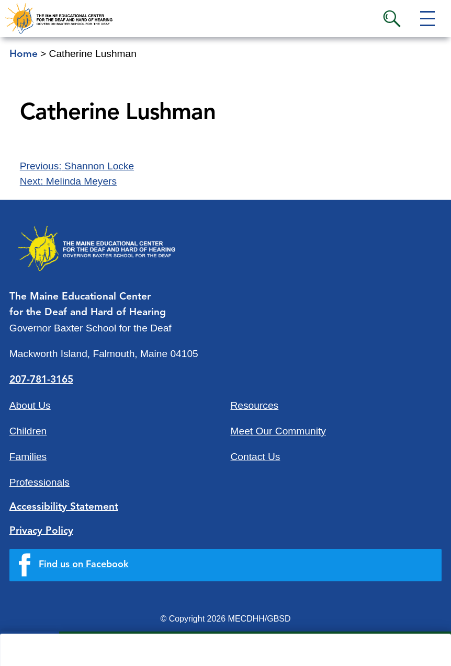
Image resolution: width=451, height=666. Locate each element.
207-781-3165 (41, 380)
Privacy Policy (41, 531)
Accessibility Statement (63, 507)
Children (28, 431)
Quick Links (105, 649)
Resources (255, 405)
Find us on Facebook (84, 564)
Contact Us (255, 456)
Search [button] (392, 19)
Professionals (39, 482)
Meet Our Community (278, 431)
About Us (30, 405)
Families (28, 456)
